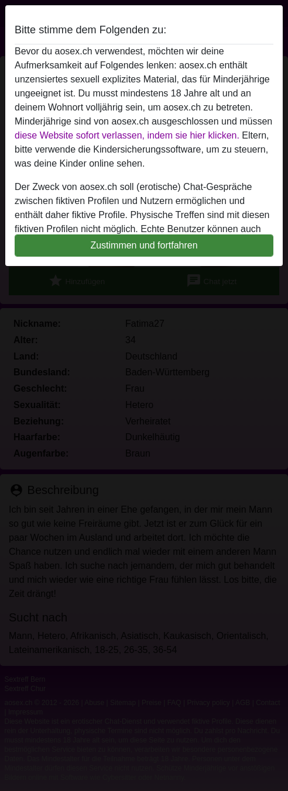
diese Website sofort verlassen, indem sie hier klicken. (127, 135)
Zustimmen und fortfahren (143, 245)
